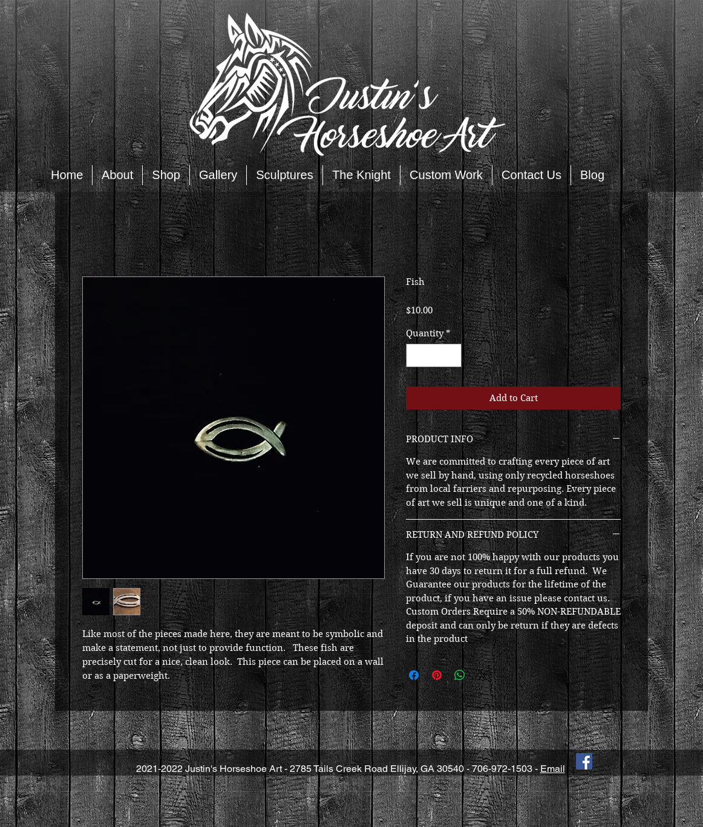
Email (552, 768)
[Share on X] (483, 675)
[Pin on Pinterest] (437, 675)
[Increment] (452, 355)
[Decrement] (416, 355)
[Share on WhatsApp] (460, 675)
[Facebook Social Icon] (584, 761)
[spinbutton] (434, 355)
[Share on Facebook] (414, 675)
